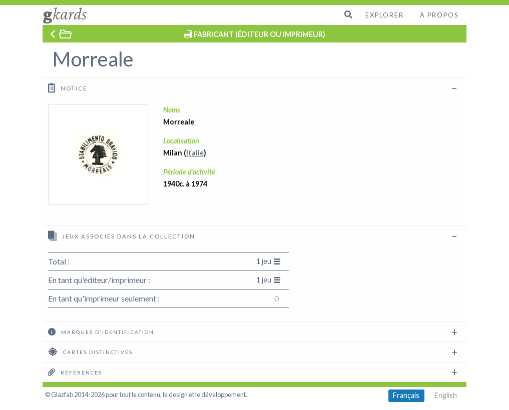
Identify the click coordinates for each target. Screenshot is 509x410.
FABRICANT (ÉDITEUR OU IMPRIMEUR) (259, 34)
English (445, 395)
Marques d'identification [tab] (101, 332)
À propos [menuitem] (439, 15)
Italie (195, 152)
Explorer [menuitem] (384, 15)
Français (406, 395)
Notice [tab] (67, 87)
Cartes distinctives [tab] (90, 352)
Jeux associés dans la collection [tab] (121, 235)
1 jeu (268, 261)
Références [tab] (75, 372)
